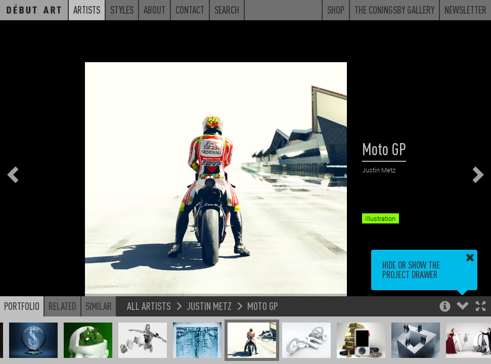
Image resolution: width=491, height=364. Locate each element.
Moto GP (262, 305)
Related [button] (62, 305)
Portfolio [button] (21, 305)
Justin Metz (209, 305)
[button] (480, 307)
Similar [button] (98, 305)
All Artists (149, 305)
